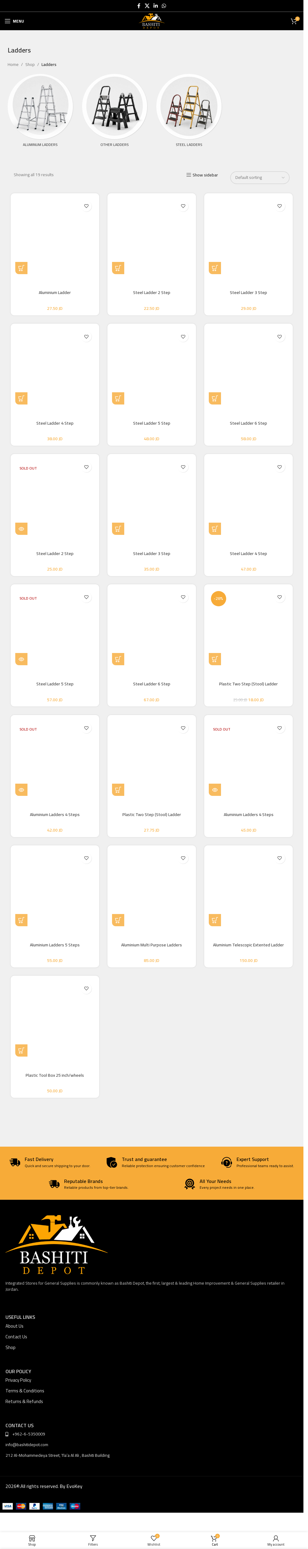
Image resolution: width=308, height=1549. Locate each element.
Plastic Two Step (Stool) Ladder (248, 686)
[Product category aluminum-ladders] (40, 116)
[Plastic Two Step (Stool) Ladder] (248, 630)
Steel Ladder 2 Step (151, 292)
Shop (30, 64)
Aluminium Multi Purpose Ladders (151, 949)
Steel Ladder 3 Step (248, 292)
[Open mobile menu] (14, 21)
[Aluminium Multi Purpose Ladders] (151, 892)
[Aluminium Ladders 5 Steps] (54, 892)
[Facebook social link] (139, 5)
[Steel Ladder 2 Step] (151, 236)
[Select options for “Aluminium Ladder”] (21, 268)
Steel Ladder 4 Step (54, 424)
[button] (118, 268)
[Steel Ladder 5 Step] (151, 367)
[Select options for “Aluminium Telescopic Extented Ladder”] (215, 924)
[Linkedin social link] (155, 5)
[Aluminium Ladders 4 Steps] (54, 761)
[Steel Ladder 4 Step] (54, 367)
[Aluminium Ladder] (54, 236)
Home (13, 64)
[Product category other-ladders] (114, 116)
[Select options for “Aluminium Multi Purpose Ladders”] (118, 924)
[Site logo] (152, 21)
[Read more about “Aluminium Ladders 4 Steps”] (21, 793)
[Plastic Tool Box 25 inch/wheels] (54, 1023)
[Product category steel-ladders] (189, 116)
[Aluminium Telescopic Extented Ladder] (248, 892)
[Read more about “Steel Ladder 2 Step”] (21, 530)
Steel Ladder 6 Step (248, 424)
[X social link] (147, 5)
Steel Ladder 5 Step (151, 424)
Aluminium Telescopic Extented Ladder (248, 949)
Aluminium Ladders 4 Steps (55, 818)
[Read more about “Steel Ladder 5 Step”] (21, 662)
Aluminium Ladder (55, 292)
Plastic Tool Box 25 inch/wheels (55, 1080)
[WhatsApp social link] (164, 5)
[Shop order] (260, 177)
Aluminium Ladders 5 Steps (55, 949)
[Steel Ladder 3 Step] (248, 236)
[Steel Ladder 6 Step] (248, 367)
